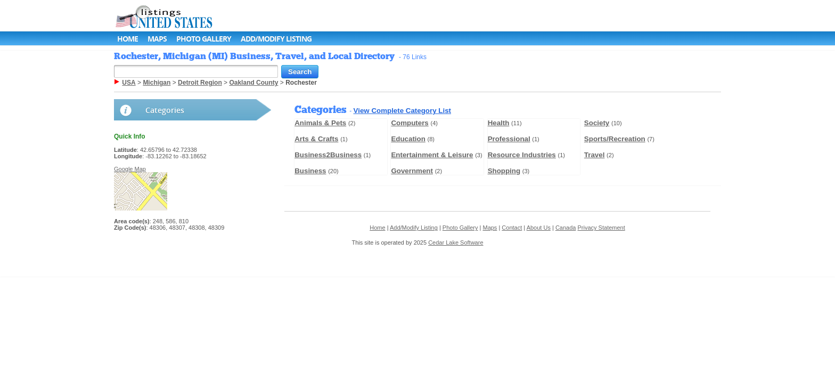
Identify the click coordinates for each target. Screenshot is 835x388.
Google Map (130, 169)
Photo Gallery (203, 39)
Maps (157, 39)
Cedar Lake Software (455, 242)
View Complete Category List (402, 111)
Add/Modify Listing (276, 39)
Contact (512, 227)
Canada (565, 227)
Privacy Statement (601, 227)
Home (127, 39)
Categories (164, 110)
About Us (539, 227)
